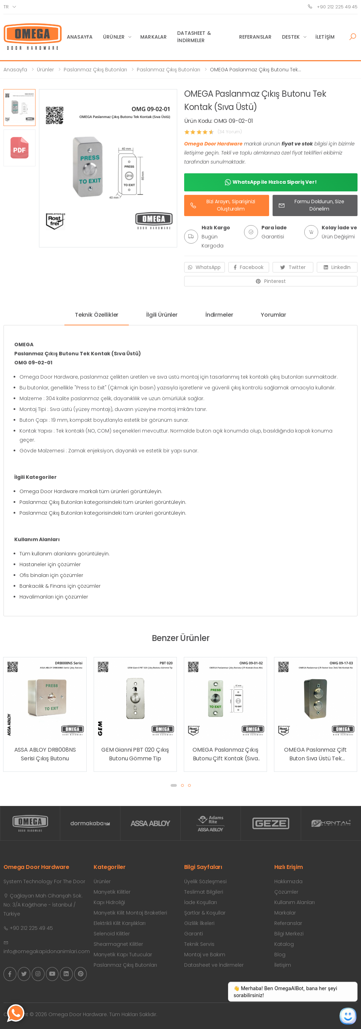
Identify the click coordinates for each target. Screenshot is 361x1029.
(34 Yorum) (230, 131)
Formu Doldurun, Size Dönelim (311, 205)
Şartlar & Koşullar (205, 912)
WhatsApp (204, 267)
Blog (279, 954)
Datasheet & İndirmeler (194, 37)
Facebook (249, 267)
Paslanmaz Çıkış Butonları (95, 69)
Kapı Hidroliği (109, 902)
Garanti (193, 933)
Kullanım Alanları (294, 902)
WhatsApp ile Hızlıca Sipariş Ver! (271, 182)
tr (6, 6)
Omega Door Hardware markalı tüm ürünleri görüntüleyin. (90, 491)
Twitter (293, 267)
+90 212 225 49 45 (332, 6)
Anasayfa (80, 36)
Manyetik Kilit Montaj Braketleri (130, 912)
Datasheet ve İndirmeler (214, 964)
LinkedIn (337, 267)
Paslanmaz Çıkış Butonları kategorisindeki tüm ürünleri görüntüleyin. (102, 502)
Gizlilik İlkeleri (199, 923)
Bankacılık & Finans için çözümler (60, 586)
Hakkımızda (288, 881)
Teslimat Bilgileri (203, 891)
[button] (353, 37)
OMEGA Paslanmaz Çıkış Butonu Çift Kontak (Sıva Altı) (225, 754)
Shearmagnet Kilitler (118, 944)
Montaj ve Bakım (204, 954)
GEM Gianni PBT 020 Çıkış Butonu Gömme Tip (135, 754)
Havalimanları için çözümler (53, 596)
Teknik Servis (199, 944)
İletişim (325, 36)
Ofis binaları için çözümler (51, 575)
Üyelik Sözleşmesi (205, 881)
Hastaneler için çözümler (50, 564)
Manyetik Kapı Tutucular (123, 954)
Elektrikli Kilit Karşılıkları (120, 923)
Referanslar (255, 36)
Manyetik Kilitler (112, 891)
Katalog (284, 944)
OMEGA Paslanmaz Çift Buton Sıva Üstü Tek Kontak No (315, 754)
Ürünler (114, 36)
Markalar (153, 36)
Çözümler (286, 891)
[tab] (96, 317)
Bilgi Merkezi (289, 933)
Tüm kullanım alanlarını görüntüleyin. (64, 553)
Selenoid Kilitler (112, 933)
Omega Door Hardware (213, 143)
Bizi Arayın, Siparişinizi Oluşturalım (223, 205)
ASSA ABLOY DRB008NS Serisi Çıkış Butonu (45, 754)
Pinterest (271, 281)
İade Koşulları (200, 902)
